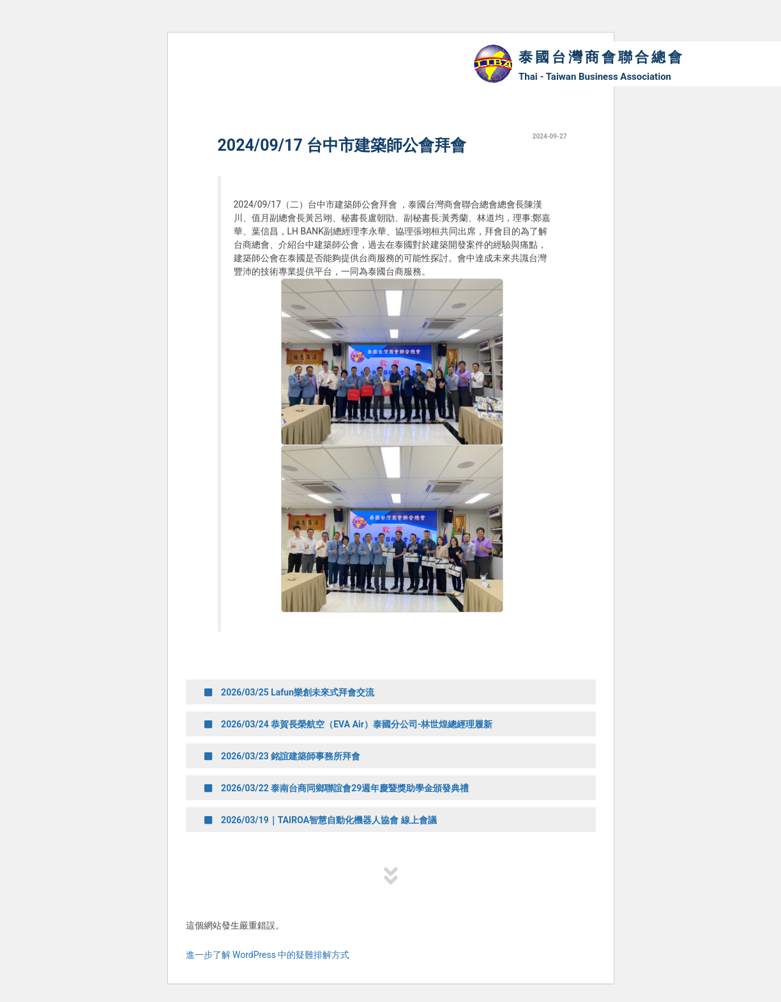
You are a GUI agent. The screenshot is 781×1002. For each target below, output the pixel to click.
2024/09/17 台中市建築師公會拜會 (342, 145)
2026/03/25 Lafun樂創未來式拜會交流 (290, 692)
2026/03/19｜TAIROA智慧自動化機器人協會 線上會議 (321, 820)
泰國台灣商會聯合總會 (602, 57)
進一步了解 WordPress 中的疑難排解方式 (268, 955)
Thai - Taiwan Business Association (595, 76)
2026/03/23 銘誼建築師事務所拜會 (283, 756)
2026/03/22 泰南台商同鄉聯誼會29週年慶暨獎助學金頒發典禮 (337, 788)
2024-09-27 (550, 136)
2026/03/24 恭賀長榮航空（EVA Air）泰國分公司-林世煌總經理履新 (349, 724)
